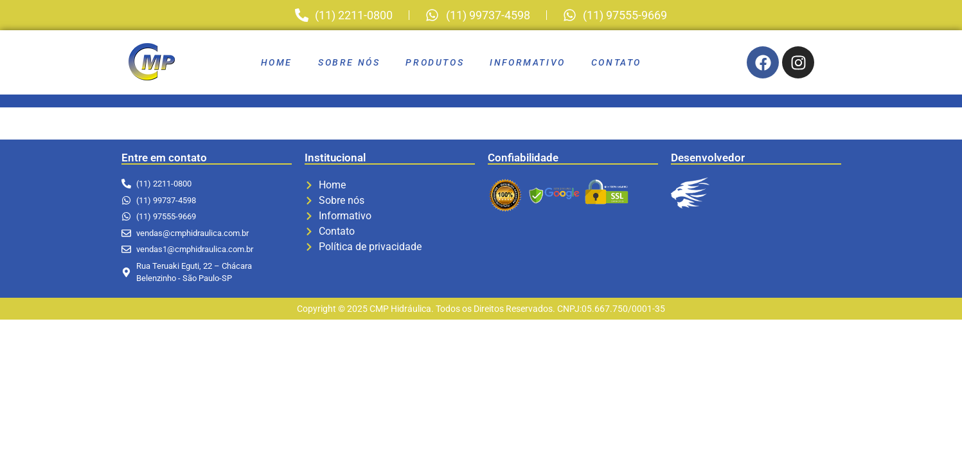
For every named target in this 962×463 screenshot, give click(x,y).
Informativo (528, 62)
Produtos (434, 62)
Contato (616, 62)
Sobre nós (349, 62)
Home (276, 62)
